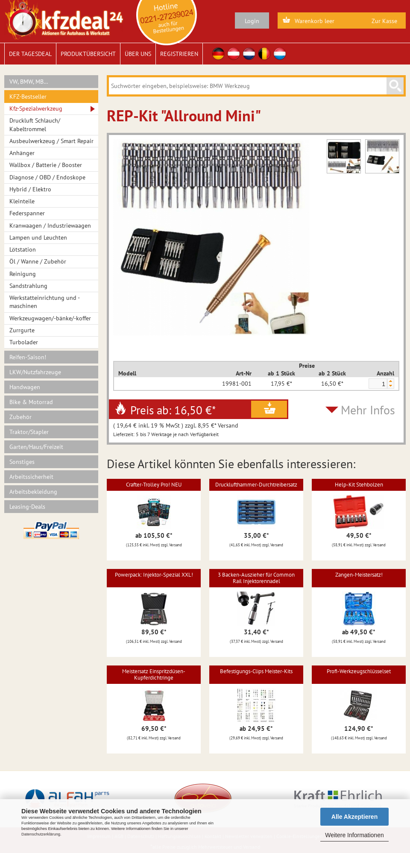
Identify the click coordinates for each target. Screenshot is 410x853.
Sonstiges (22, 462)
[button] (390, 381)
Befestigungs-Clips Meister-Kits (256, 671)
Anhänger (22, 153)
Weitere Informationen (354, 835)
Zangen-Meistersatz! (359, 574)
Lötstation (22, 249)
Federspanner (27, 213)
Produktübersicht (88, 54)
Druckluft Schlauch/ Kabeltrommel (34, 124)
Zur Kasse (384, 21)
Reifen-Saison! (27, 357)
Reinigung (22, 274)
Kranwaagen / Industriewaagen (50, 225)
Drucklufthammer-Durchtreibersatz (256, 484)
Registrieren (179, 54)
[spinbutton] (377, 384)
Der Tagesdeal (30, 54)
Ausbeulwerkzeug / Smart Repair (51, 141)
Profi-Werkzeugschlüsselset (359, 671)
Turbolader (23, 342)
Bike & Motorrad (31, 402)
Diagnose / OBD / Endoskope (47, 177)
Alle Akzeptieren (354, 816)
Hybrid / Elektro (30, 189)
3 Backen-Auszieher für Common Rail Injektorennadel (256, 577)
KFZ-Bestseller (28, 96)
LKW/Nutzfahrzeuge (35, 372)
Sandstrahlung (28, 286)
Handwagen (24, 387)
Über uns (138, 54)
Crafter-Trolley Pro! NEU (154, 484)
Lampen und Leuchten (38, 237)
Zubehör (20, 417)
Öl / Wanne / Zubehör (37, 261)
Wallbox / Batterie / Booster (45, 165)
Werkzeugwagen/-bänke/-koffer (50, 318)
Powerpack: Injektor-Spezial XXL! (154, 574)
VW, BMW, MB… (28, 81)
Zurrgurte (22, 330)
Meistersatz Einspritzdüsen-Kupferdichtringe (153, 674)
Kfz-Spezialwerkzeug (35, 108)
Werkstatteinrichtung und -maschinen (44, 302)
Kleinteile (22, 201)
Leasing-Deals (27, 506)
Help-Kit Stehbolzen (359, 484)
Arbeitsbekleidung (33, 491)
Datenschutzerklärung (40, 834)
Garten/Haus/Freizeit (36, 447)
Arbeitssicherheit (31, 477)
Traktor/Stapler (29, 432)
